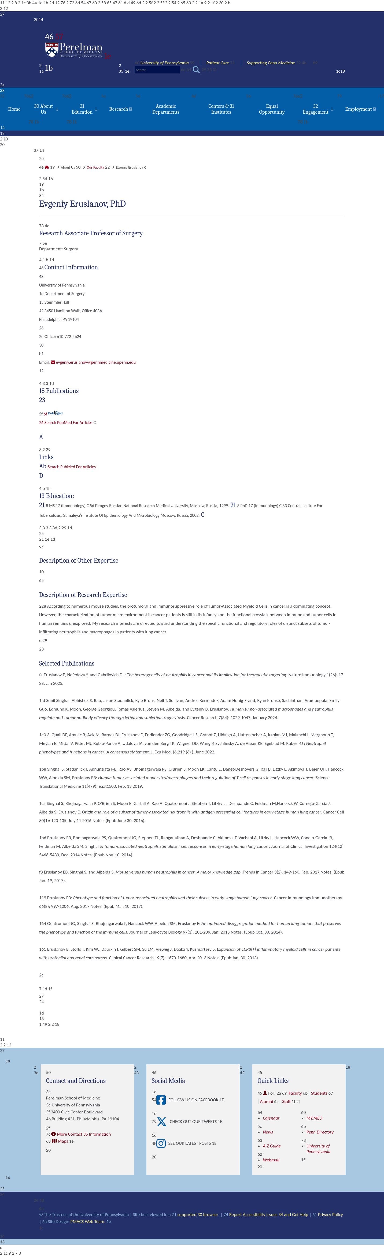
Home (14, 109)
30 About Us (43, 109)
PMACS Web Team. (88, 1221)
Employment (358, 109)
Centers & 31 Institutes (221, 109)
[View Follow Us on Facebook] (162, 1100)
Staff (286, 1101)
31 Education (82, 109)
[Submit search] (196, 70)
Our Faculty (95, 167)
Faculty (295, 1093)
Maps (63, 1141)
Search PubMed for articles (72, 466)
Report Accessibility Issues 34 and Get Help (268, 1214)
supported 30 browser (198, 1214)
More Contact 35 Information (84, 1134)
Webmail (271, 1160)
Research (118, 109)
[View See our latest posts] (162, 1143)
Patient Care (217, 63)
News (268, 1132)
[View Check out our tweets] (163, 1121)
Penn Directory (320, 1132)
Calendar (271, 1118)
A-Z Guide (272, 1146)
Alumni (266, 1101)
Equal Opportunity (272, 109)
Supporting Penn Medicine (271, 63)
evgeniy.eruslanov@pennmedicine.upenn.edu (96, 362)
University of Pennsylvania (165, 63)
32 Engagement (315, 109)
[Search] (157, 69)
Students (319, 1093)
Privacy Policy (330, 1214)
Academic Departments (165, 109)
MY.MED (314, 1118)
